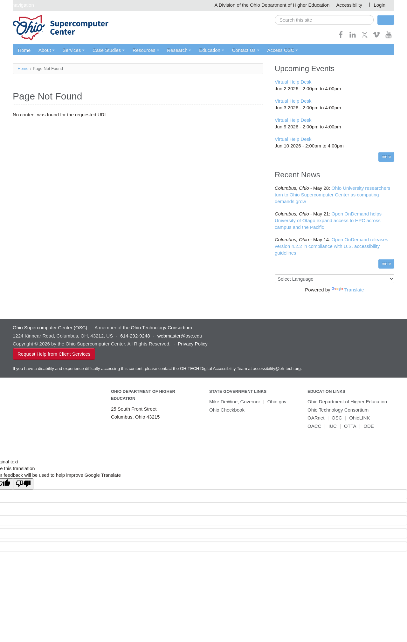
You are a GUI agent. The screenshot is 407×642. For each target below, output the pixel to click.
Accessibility (349, 5)
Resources (146, 50)
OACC (314, 426)
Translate (348, 290)
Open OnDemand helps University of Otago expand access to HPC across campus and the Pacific (328, 220)
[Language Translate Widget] (334, 279)
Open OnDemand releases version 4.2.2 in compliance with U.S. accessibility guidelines (331, 246)
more (386, 156)
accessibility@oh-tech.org (276, 368)
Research (180, 50)
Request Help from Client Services (53, 354)
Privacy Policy (192, 344)
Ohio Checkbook (227, 410)
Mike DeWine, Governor (234, 402)
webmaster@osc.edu (179, 335)
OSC (337, 418)
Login (379, 5)
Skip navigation (18, 5)
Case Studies (109, 50)
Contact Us (246, 50)
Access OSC (283, 50)
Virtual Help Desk (293, 82)
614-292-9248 (135, 335)
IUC (332, 426)
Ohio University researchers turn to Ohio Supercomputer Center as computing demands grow (332, 194)
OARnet (315, 418)
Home (24, 50)
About (46, 50)
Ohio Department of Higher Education (347, 402)
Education (212, 50)
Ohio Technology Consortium (338, 410)
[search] (324, 20)
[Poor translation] (23, 484)
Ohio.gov (276, 402)
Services (74, 50)
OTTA (350, 426)
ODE (368, 426)
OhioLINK (359, 418)
